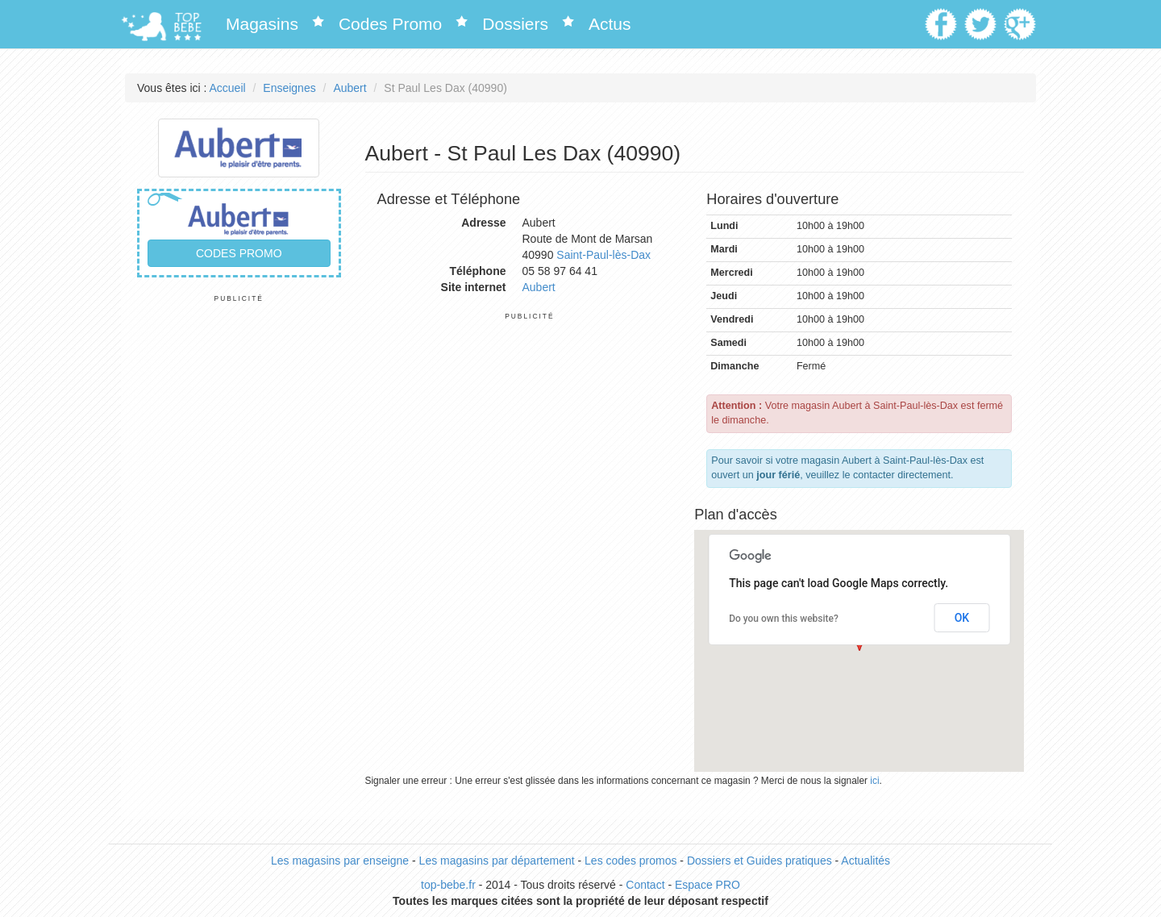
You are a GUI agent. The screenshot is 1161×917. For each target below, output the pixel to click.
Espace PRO (707, 884)
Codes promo (239, 253)
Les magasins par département (497, 860)
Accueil (228, 87)
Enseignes (289, 87)
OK (962, 617)
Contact (645, 884)
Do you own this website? (783, 618)
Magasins (262, 24)
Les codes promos (630, 860)
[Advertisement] (239, 545)
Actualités (865, 860)
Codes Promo (390, 24)
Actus (610, 24)
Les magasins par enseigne (340, 860)
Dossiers (515, 24)
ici (874, 780)
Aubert (349, 87)
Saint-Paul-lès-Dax (603, 254)
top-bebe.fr (448, 884)
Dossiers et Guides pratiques (759, 860)
